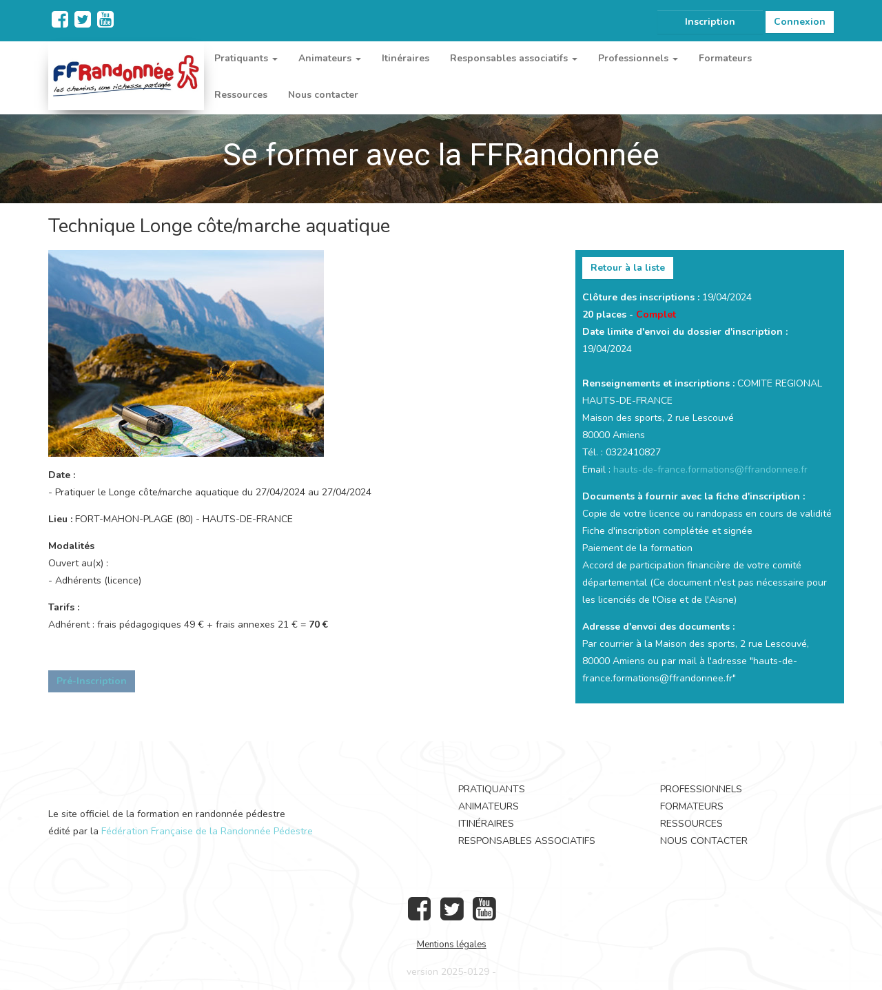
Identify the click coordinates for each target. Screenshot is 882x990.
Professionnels (701, 789)
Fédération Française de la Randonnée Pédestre (207, 831)
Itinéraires (405, 58)
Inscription (710, 21)
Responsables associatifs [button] (513, 58)
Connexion (799, 21)
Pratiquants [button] (246, 58)
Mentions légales (451, 944)
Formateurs (725, 58)
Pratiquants (491, 789)
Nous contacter (323, 94)
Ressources (240, 94)
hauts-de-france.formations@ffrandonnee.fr (710, 469)
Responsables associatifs (526, 840)
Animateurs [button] (329, 58)
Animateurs (488, 806)
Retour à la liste (628, 267)
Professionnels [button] (638, 58)
